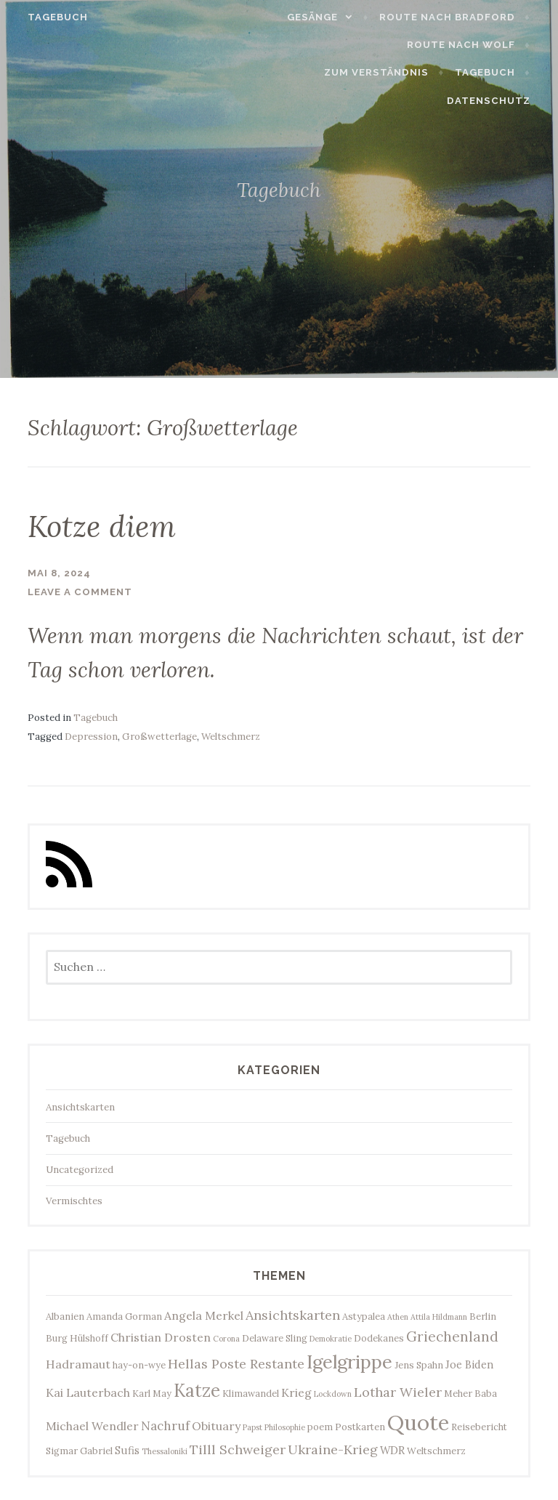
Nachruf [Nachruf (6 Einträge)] (165, 1425)
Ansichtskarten (80, 1106)
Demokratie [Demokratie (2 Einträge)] (331, 1338)
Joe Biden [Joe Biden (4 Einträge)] (469, 1364)
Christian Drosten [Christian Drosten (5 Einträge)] (160, 1336)
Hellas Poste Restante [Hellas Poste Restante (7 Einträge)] (236, 1363)
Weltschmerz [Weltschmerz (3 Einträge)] (436, 1449)
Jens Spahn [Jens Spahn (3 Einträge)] (419, 1364)
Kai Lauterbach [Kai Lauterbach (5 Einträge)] (88, 1391)
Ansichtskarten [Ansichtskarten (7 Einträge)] (293, 1313)
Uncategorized (79, 1169)
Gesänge (321, 17)
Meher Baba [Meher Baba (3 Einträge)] (470, 1392)
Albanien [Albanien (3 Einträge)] (65, 1314)
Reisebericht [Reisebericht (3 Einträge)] (479, 1426)
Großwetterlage (159, 736)
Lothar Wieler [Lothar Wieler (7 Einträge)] (398, 1391)
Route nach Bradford (456, 17)
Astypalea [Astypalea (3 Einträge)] (363, 1314)
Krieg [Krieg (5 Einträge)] (296, 1391)
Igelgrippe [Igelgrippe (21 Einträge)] (349, 1361)
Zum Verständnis (385, 72)
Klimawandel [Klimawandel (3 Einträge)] (250, 1392)
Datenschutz (497, 100)
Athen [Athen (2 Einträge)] (397, 1315)
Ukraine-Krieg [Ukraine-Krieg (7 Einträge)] (333, 1448)
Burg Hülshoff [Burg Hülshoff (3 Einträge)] (77, 1337)
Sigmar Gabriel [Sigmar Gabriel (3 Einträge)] (79, 1449)
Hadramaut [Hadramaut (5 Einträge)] (78, 1363)
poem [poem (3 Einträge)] (320, 1426)
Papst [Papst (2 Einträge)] (252, 1427)
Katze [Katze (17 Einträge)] (197, 1390)
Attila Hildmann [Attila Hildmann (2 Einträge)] (439, 1315)
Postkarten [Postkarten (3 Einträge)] (360, 1426)
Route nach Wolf (470, 44)
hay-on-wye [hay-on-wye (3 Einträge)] (139, 1364)
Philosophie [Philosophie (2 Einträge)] (284, 1427)
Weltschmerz (230, 736)
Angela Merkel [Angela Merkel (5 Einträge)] (203, 1314)
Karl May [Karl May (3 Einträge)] (151, 1392)
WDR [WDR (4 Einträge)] (392, 1449)
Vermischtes (74, 1200)
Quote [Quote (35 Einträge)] (418, 1421)
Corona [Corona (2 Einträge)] (226, 1338)
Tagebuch (49, 17)
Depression (91, 736)
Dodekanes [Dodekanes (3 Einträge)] (379, 1337)
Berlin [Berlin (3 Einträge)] (482, 1314)
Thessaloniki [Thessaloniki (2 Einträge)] (164, 1450)
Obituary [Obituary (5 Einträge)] (216, 1425)
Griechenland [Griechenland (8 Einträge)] (452, 1335)
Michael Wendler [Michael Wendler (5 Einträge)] (92, 1425)
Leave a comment (80, 591)
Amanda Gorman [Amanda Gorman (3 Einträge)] (124, 1314)
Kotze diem (112, 525)
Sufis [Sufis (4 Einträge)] (127, 1449)
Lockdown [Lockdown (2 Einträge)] (333, 1393)
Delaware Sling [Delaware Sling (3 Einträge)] (274, 1337)
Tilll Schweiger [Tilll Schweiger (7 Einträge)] (238, 1448)
